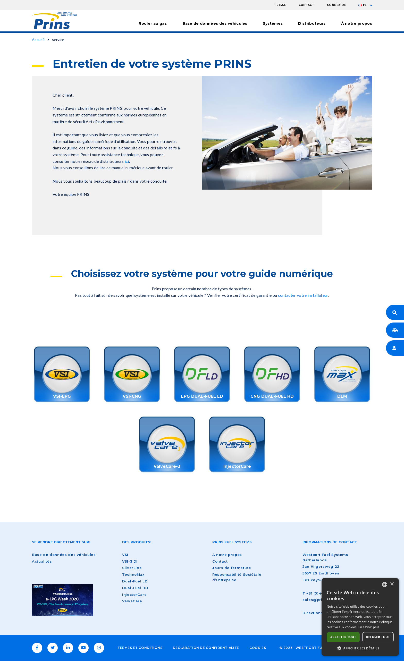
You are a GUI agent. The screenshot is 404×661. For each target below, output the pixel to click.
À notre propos (356, 23)
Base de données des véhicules (214, 23)
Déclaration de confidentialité (206, 648)
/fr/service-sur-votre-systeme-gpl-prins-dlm (342, 374)
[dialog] (360, 617)
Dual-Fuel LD (135, 581)
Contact (306, 4)
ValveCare (132, 601)
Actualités (42, 561)
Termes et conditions (140, 648)
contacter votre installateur (303, 295)
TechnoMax (133, 574)
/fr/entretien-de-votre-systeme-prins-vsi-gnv (132, 374)
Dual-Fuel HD (135, 588)
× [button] (392, 584)
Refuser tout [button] (378, 637)
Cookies (257, 648)
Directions (312, 613)
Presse (280, 4)
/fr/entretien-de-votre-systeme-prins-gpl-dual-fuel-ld (202, 374)
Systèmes (273, 23)
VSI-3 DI (130, 561)
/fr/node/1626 (272, 374)
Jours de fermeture (231, 568)
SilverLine (132, 568)
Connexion (337, 4)
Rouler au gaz (153, 23)
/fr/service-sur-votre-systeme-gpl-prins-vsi (62, 374)
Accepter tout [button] (343, 637)
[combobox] (384, 584)
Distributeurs (311, 23)
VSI (125, 555)
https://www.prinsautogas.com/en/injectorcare (237, 444)
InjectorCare (134, 594)
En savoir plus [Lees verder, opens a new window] (368, 627)
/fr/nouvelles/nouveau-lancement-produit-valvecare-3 (167, 444)
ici (127, 161)
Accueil (38, 39)
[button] (360, 648)
